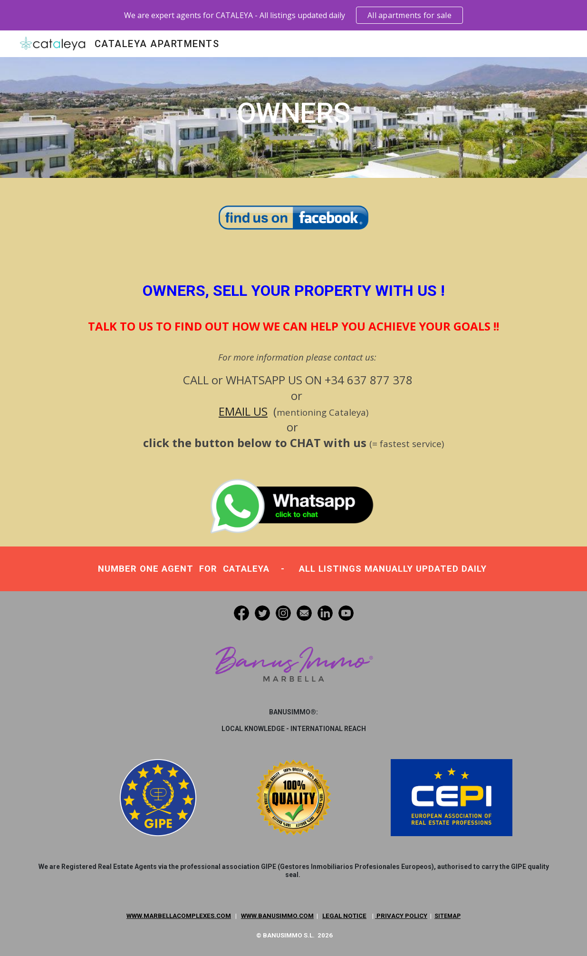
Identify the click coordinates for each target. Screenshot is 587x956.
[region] (293, 15)
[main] (293, 117)
